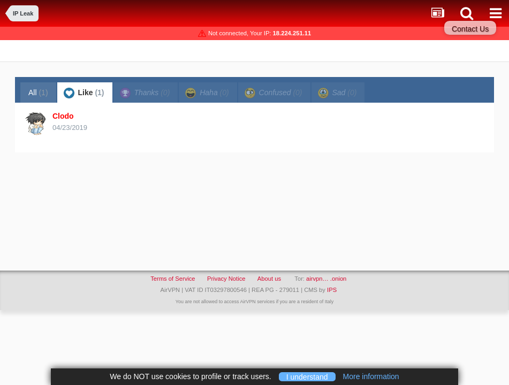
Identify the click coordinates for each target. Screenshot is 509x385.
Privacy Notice (226, 278)
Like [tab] (84, 93)
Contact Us (470, 29)
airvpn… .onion (326, 278)
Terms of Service (172, 278)
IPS (332, 290)
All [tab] (38, 92)
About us (269, 278)
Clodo (63, 116)
